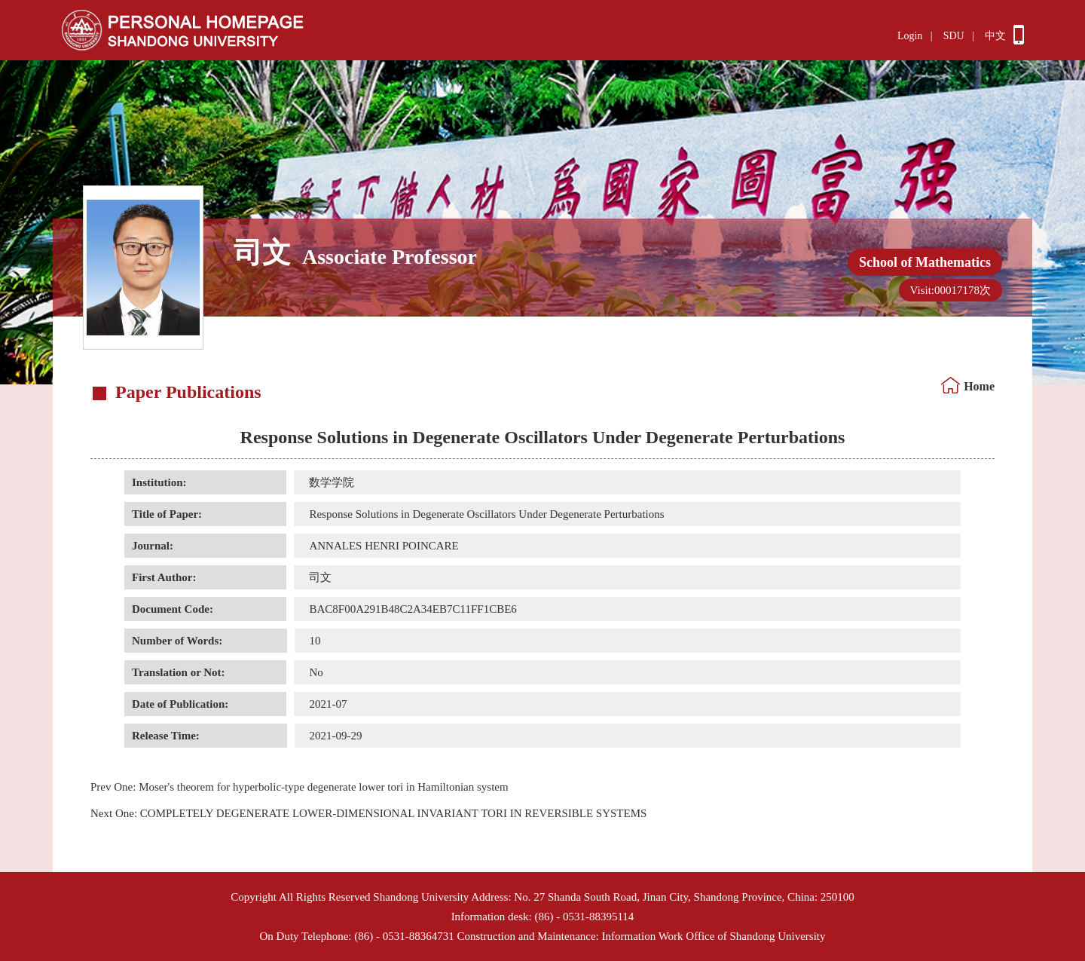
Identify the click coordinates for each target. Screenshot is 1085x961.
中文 (995, 35)
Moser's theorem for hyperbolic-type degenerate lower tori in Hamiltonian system (299, 787)
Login (909, 35)
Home (979, 386)
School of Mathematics (925, 262)
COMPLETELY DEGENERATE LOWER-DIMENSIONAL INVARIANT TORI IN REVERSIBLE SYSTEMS (368, 813)
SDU (953, 35)
